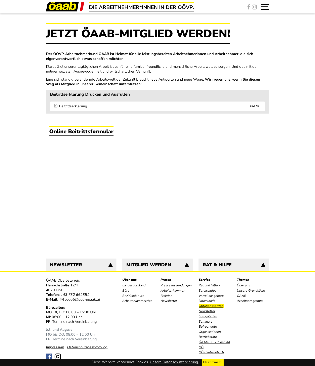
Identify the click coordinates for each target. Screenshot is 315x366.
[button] (265, 7)
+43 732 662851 (75, 294)
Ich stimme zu (212, 362)
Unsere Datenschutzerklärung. (174, 362)
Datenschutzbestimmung (87, 347)
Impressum (55, 347)
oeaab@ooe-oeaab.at (82, 299)
